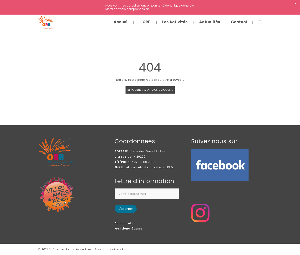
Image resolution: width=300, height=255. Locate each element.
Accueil (121, 22)
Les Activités (175, 22)
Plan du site (124, 223)
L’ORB (145, 22)
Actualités (209, 22)
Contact (239, 22)
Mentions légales (129, 228)
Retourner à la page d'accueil (150, 90)
